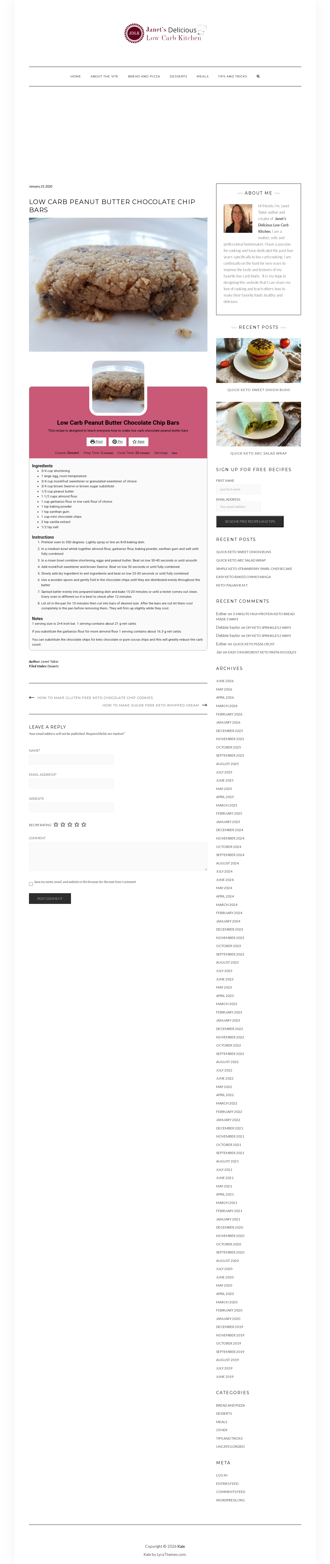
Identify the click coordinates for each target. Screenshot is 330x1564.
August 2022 (227, 1062)
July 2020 (224, 1269)
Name (34, 751)
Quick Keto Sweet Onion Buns (243, 552)
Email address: (238, 504)
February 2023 (229, 1012)
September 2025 (230, 755)
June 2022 (225, 1078)
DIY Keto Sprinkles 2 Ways (268, 627)
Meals (203, 76)
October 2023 (228, 946)
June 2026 (225, 681)
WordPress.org (230, 1500)
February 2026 (229, 714)
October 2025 (228, 747)
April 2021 (225, 1194)
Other (221, 1430)
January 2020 (228, 1318)
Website (36, 799)
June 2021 (225, 1178)
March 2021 (226, 1202)
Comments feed (230, 1491)
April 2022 (225, 1095)
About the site (104, 76)
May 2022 (224, 1087)
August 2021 (227, 1161)
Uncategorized (230, 1446)
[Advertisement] (165, 129)
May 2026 (224, 689)
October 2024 (228, 846)
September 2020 (230, 1252)
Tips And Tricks (232, 76)
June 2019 (225, 1376)
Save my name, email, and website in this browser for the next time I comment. (85, 882)
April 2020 (225, 1293)
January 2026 (228, 722)
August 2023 (227, 962)
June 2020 (225, 1277)
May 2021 (224, 1186)
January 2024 (228, 921)
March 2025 (226, 805)
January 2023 (228, 1020)
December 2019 (229, 1327)
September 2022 (230, 1053)
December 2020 (229, 1227)
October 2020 (228, 1244)
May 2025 (224, 788)
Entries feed (227, 1483)
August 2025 (227, 764)
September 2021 (230, 1153)
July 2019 (224, 1368)
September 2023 (230, 954)
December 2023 (229, 929)
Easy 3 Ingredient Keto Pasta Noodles (262, 652)
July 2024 (224, 871)
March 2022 (226, 1103)
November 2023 (230, 938)
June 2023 (225, 979)
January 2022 (228, 1120)
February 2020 (229, 1310)
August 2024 (227, 863)
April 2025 (225, 797)
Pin (117, 441)
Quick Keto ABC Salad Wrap (241, 560)
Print (96, 441)
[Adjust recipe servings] (170, 453)
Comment (37, 838)
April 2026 (225, 697)
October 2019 (228, 1343)
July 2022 (224, 1070)
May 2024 (224, 888)
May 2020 (224, 1285)
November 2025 (230, 739)
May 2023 (224, 987)
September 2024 (230, 855)
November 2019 (230, 1335)
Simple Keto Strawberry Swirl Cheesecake (254, 568)
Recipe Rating (40, 825)
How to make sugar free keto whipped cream (151, 705)
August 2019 (227, 1360)
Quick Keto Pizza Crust (254, 644)
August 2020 (227, 1260)
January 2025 (228, 822)
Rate (138, 441)
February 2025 (229, 813)
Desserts (178, 76)
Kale (181, 1546)
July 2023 (224, 971)
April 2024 (225, 896)
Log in (221, 1475)
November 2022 (230, 1037)
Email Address (42, 775)
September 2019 (230, 1351)
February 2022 (229, 1111)
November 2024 (230, 838)
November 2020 (230, 1236)
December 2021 (229, 1128)
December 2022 (229, 1029)
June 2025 (225, 780)
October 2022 (228, 1045)
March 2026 (226, 706)
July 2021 (224, 1169)
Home (75, 76)
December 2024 (229, 830)
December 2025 (229, 731)
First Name (225, 480)
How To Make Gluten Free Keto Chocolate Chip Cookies (95, 698)
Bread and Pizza (144, 76)
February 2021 (229, 1211)
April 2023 (225, 995)
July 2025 (224, 772)
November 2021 (230, 1136)
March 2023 (226, 1004)
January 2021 (228, 1219)
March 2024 (226, 904)
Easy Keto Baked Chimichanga (243, 577)
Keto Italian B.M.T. (232, 585)
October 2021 (228, 1144)
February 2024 (229, 913)
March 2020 (226, 1302)
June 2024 (225, 880)
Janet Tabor (50, 661)
